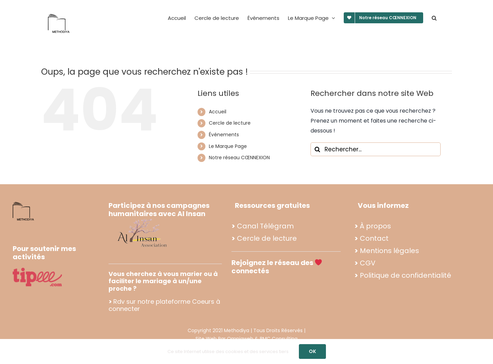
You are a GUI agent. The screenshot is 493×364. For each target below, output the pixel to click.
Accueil (217, 111)
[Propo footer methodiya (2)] (143, 219)
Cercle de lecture (230, 123)
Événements (224, 134)
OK (312, 351)
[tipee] (37, 270)
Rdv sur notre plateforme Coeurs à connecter (164, 305)
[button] (434, 17)
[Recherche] (317, 149)
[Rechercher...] (376, 149)
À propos (375, 226)
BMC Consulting (279, 338)
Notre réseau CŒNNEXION (239, 157)
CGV (368, 263)
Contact (374, 238)
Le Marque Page (228, 146)
